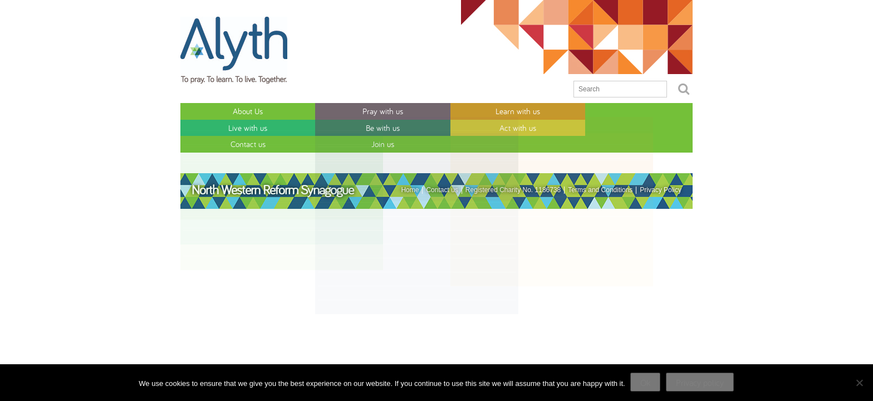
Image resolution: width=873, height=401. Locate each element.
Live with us (404, 110)
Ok (646, 382)
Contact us (596, 110)
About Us (212, 110)
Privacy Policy (660, 154)
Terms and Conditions (600, 154)
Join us (660, 110)
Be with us (468, 110)
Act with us (532, 110)
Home (410, 154)
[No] (859, 382)
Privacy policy (700, 382)
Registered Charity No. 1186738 (513, 154)
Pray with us (276, 110)
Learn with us (340, 110)
